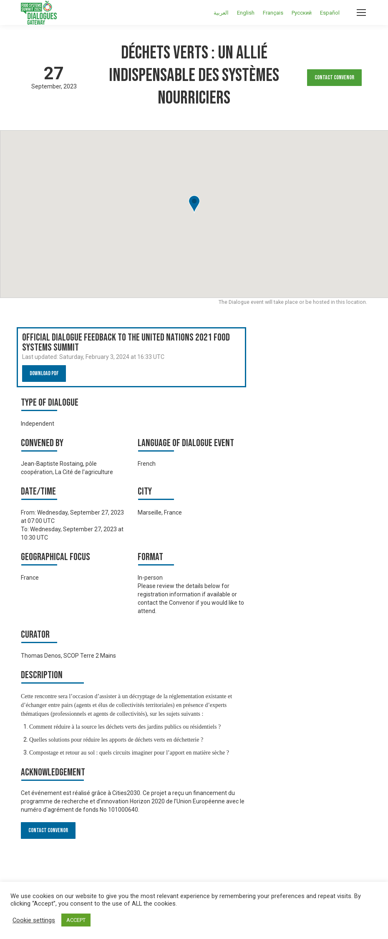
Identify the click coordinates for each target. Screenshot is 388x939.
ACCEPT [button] (76, 920)
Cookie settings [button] (34, 920)
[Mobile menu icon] (361, 12)
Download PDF (44, 373)
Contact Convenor (334, 77)
